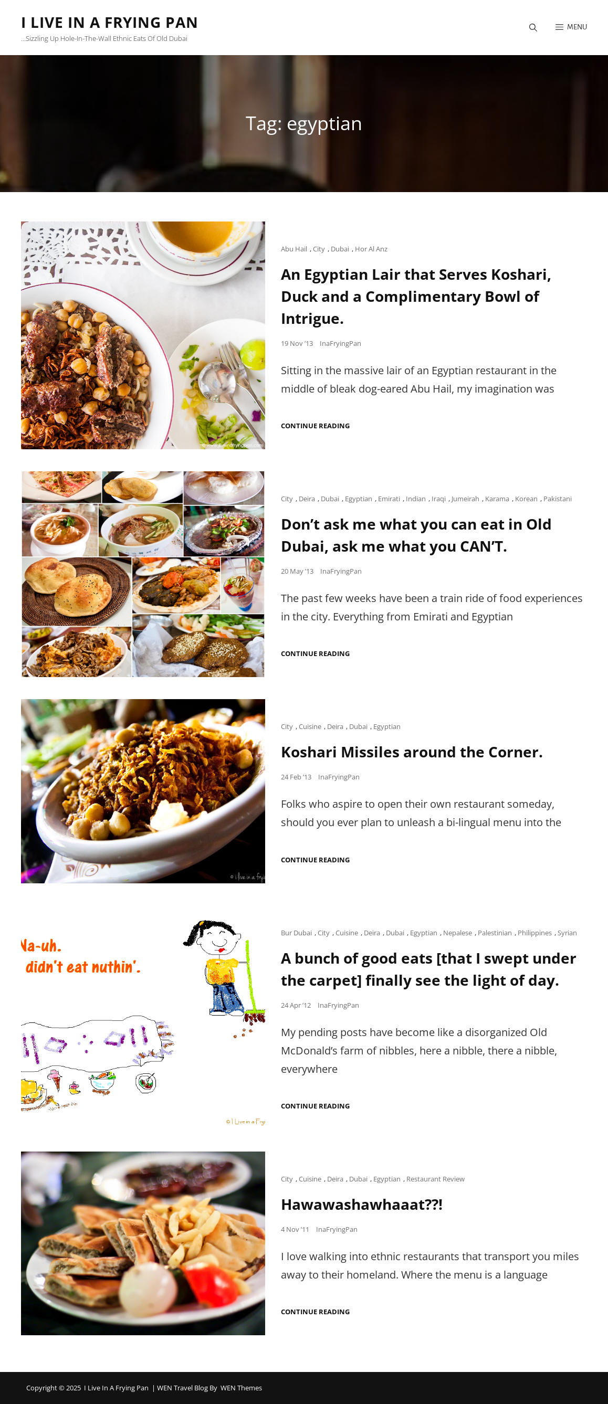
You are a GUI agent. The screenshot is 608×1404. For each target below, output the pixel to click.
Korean (526, 498)
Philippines (535, 932)
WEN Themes (241, 1387)
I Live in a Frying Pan (109, 22)
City (319, 249)
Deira (307, 498)
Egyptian (358, 498)
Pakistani (557, 498)
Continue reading (315, 425)
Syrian (567, 932)
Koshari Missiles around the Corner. (412, 752)
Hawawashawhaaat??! (362, 1204)
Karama (497, 498)
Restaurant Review (435, 1179)
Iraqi (439, 498)
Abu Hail (294, 249)
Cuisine (310, 726)
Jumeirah (465, 498)
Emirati (389, 498)
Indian (416, 498)
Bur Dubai (296, 932)
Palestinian (495, 932)
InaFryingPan (340, 343)
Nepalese (457, 932)
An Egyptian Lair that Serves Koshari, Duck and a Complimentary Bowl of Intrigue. (416, 296)
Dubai (340, 249)
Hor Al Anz (371, 249)
